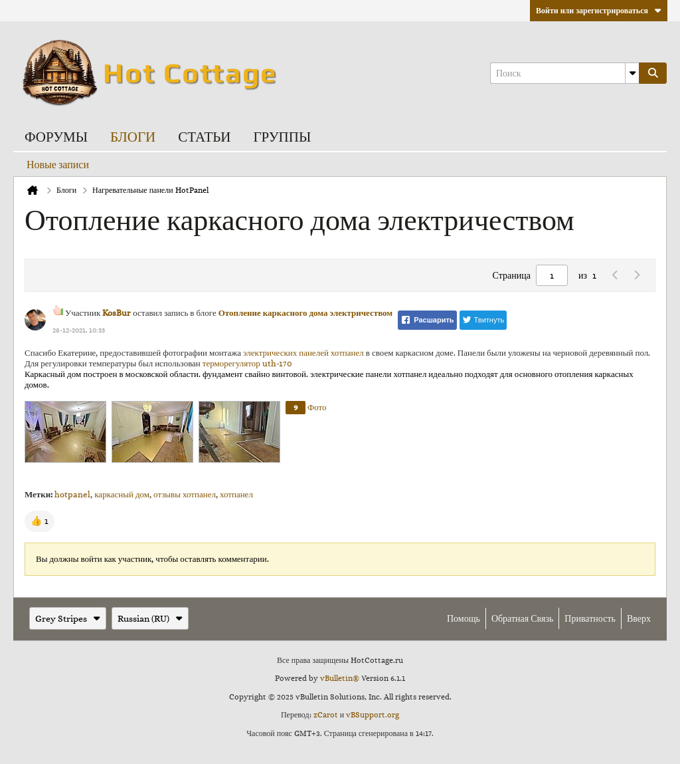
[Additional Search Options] (632, 73)
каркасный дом (121, 494)
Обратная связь (522, 618)
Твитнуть (483, 319)
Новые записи (58, 164)
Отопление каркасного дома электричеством (305, 313)
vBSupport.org (372, 714)
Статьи (204, 136)
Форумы (56, 136)
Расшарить (427, 320)
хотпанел (236, 494)
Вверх (639, 618)
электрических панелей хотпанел (303, 353)
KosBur (116, 313)
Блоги (132, 136)
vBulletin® (339, 678)
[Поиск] (564, 73)
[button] (39, 521)
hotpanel (72, 494)
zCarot (325, 714)
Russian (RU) (150, 618)
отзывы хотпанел (184, 494)
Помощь (463, 618)
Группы (282, 136)
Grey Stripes (67, 618)
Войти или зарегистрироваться (598, 10)
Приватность (590, 618)
